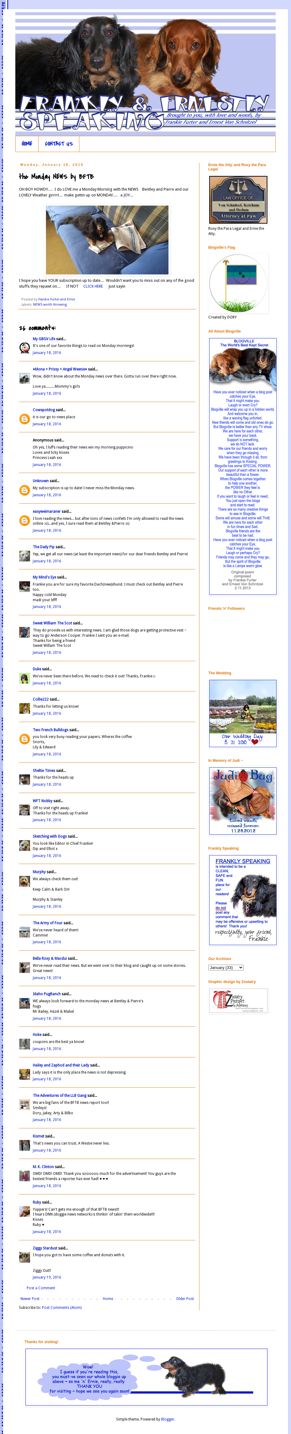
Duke (37, 669)
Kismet (38, 1136)
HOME (27, 144)
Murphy (39, 872)
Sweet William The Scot (52, 623)
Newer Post (30, 1299)
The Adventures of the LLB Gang (59, 1095)
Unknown (41, 481)
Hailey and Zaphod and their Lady (61, 1065)
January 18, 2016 (47, 353)
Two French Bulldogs (50, 730)
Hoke (37, 1035)
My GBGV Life (44, 339)
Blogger (167, 1419)
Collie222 (41, 699)
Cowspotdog (44, 410)
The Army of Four (47, 923)
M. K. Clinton (43, 1167)
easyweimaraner (47, 511)
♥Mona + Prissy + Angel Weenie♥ (60, 369)
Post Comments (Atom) (61, 1307)
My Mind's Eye (44, 577)
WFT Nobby (42, 801)
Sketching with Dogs (50, 836)
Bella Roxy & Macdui (50, 958)
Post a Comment (41, 1288)
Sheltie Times (44, 771)
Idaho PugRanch (47, 994)
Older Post (185, 1299)
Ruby (37, 1202)
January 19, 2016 (47, 1277)
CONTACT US (59, 144)
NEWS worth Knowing (50, 305)
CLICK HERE (93, 286)
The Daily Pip (44, 547)
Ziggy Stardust (45, 1248)
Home (108, 1299)
